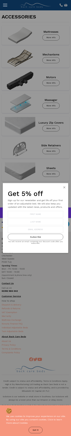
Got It (35, 430)
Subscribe (35, 237)
